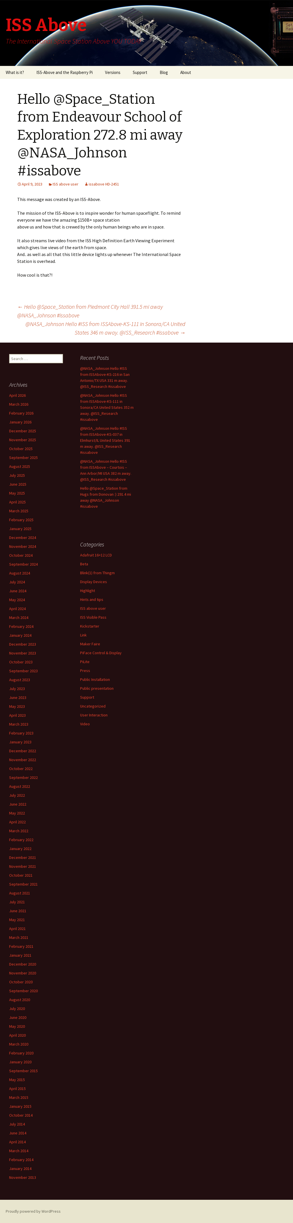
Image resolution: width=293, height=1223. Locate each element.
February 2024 (21, 626)
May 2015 (17, 1079)
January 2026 (20, 422)
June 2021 (17, 910)
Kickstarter (89, 626)
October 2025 (21, 448)
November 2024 (22, 546)
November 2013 (22, 1177)
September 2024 (23, 564)
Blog (164, 72)
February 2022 (21, 839)
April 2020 (17, 1035)
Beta (84, 563)
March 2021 (18, 937)
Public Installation (95, 679)
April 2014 (17, 1141)
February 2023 (21, 733)
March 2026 (18, 404)
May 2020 (17, 1026)
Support (140, 72)
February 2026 (21, 413)
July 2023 (17, 688)
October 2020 (21, 981)
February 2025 (21, 519)
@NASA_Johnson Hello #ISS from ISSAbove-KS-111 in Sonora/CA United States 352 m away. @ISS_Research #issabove (107, 407)
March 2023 (18, 724)
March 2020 (18, 1044)
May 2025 (17, 493)
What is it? (15, 72)
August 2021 (19, 893)
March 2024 (18, 617)
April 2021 (17, 928)
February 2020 (21, 1053)
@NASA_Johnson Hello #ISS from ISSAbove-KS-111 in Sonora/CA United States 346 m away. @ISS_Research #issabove (105, 328)
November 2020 (22, 973)
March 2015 (18, 1097)
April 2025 (17, 502)
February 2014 (21, 1159)
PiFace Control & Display (101, 652)
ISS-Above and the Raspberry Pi (64, 72)
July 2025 (17, 475)
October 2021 (21, 875)
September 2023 (23, 670)
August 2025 (19, 466)
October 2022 (21, 768)
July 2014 (17, 1124)
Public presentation (97, 688)
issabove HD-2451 (104, 184)
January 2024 (20, 635)
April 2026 (17, 395)
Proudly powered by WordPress (33, 1211)
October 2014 (21, 1115)
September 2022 (23, 777)
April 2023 (17, 715)
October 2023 (21, 662)
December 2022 (22, 750)
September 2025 (23, 457)
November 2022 (22, 759)
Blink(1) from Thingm (97, 572)
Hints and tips (91, 599)
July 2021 (17, 901)
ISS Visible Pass (93, 617)
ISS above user (65, 184)
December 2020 (22, 964)
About (185, 72)
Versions (112, 72)
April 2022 (17, 822)
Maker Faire (90, 643)
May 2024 (17, 599)
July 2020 (17, 1008)
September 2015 (23, 1070)
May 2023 (17, 706)
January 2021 (20, 955)
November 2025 (22, 439)
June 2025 (17, 484)
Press (85, 670)
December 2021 (22, 857)
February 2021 (21, 946)
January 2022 (20, 848)
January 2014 (20, 1168)
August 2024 (19, 573)
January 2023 (20, 742)
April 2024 (17, 608)
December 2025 (22, 430)
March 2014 (18, 1150)
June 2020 (17, 1017)
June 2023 (17, 697)
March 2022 (18, 830)
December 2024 (22, 537)
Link (83, 635)
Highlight (87, 590)
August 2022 (19, 786)
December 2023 (22, 644)
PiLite (85, 661)
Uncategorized (93, 706)
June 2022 (17, 804)
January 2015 (20, 1106)
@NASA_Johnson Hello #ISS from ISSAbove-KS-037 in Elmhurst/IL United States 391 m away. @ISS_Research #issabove (105, 440)
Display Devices (93, 581)
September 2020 (23, 990)
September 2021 (23, 884)
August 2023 (19, 679)
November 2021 (22, 866)
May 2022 (17, 813)
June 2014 (17, 1133)
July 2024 (17, 582)
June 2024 (17, 590)
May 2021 (17, 919)
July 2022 (17, 795)
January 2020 (20, 1061)
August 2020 (19, 999)
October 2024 (21, 555)
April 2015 (17, 1088)
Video (85, 723)
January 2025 (20, 528)
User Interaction (94, 715)
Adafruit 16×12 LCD (96, 555)
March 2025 (18, 510)
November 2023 (22, 653)
